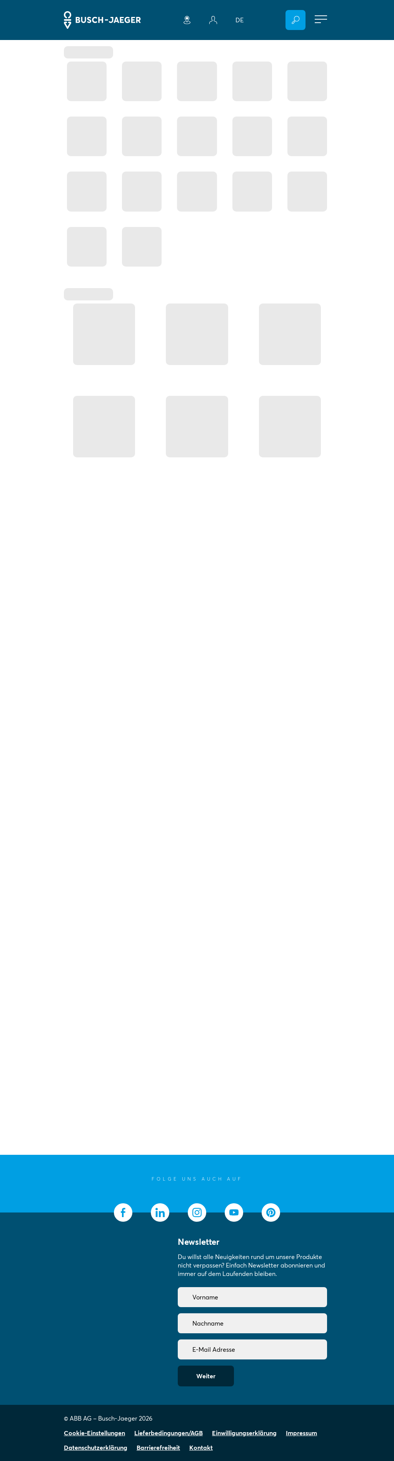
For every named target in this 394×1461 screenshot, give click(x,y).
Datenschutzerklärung (95, 1447)
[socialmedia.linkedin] (160, 1212)
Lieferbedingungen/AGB (168, 1433)
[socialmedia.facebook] (123, 1212)
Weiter (205, 1376)
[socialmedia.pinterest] (271, 1212)
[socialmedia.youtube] (234, 1212)
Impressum (301, 1433)
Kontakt (201, 1447)
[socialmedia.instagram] (197, 1212)
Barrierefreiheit (158, 1447)
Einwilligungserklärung (244, 1433)
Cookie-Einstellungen (94, 1433)
